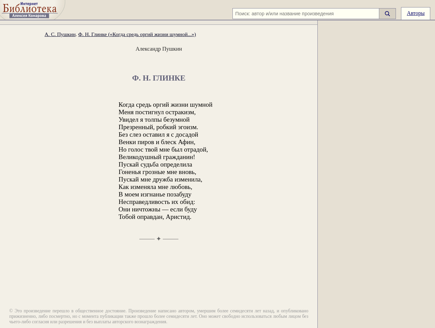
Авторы (415, 13)
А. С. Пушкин (60, 34)
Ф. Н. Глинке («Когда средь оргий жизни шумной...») (137, 34)
